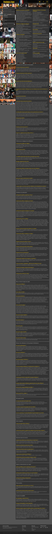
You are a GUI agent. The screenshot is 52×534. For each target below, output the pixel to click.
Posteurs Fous (9, 1)
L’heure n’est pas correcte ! (20, 25)
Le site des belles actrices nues (35, 527)
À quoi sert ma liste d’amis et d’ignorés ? (39, 30)
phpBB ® (7, 532)
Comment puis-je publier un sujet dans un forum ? (23, 35)
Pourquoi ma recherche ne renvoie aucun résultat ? (40, 36)
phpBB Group (41, 499)
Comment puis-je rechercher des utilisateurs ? (40, 39)
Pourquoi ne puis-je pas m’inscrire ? (21, 20)
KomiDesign (16, 532)
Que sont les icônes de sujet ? (20, 61)
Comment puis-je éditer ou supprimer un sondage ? (24, 42)
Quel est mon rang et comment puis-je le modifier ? (24, 31)
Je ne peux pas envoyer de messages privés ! (40, 24)
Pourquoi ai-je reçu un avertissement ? (22, 45)
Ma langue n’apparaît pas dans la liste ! (22, 28)
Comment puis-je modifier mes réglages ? (22, 24)
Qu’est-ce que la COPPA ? (20, 19)
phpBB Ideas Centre (40, 505)
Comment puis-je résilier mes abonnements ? (40, 47)
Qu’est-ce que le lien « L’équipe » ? (38, 22)
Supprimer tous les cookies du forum (9, 13)
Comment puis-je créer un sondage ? (22, 39)
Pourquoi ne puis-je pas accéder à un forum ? (23, 43)
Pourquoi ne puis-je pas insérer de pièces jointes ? (24, 44)
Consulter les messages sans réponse (9, 11)
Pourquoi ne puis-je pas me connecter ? (22, 11)
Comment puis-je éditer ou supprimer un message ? (24, 36)
